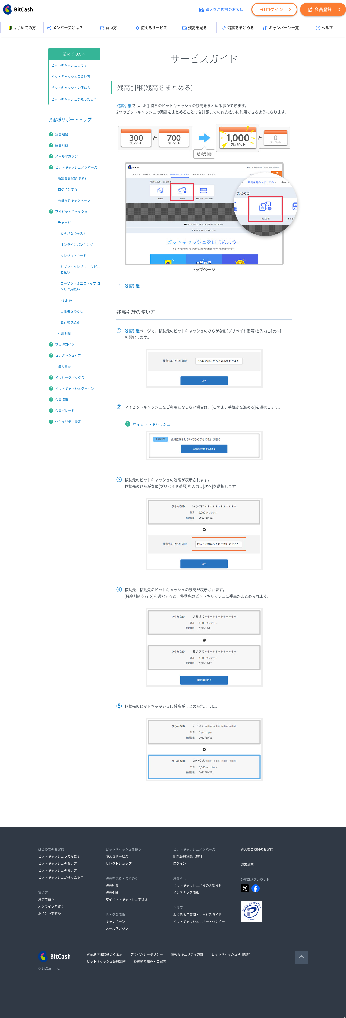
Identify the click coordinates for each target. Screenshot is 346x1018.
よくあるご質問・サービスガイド (197, 914)
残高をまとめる (238, 28)
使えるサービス (151, 28)
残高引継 (124, 106)
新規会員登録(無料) (72, 178)
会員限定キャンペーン (74, 200)
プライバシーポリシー (146, 954)
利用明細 (64, 333)
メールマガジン (66, 156)
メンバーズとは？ (65, 28)
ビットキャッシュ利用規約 (230, 954)
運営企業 (247, 864)
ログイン (271, 9)
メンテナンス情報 (186, 892)
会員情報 (61, 399)
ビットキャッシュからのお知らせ (197, 885)
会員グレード (65, 410)
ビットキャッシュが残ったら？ (74, 99)
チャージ (64, 222)
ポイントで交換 (49, 913)
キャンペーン (115, 921)
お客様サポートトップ (70, 119)
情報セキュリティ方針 (187, 954)
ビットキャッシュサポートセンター (199, 921)
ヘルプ (324, 28)
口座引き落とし (72, 311)
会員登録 (320, 9)
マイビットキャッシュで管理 (127, 899)
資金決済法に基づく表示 (104, 954)
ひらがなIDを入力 (73, 233)
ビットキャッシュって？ (69, 65)
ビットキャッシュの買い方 (70, 76)
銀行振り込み (70, 322)
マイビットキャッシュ (151, 424)
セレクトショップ (68, 355)
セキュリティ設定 (68, 421)
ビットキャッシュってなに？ (59, 856)
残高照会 (61, 134)
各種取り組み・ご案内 (150, 961)
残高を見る (194, 28)
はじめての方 (22, 28)
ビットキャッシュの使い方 (70, 87)
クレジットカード (73, 255)
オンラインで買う (51, 906)
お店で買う (46, 899)
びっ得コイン (65, 344)
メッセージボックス (69, 377)
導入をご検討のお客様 (221, 9)
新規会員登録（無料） (189, 856)
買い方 (108, 28)
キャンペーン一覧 (281, 28)
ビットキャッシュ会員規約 (106, 961)
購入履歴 (64, 366)
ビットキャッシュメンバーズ (76, 167)
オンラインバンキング (77, 244)
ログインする (67, 189)
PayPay (66, 300)
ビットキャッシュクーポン (74, 388)
